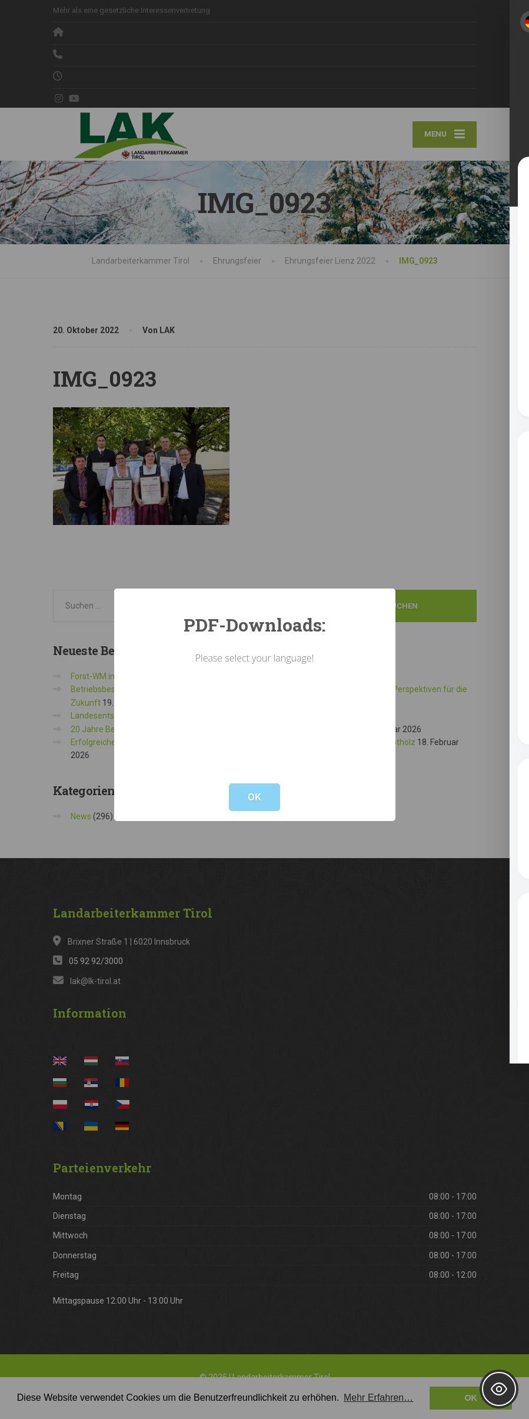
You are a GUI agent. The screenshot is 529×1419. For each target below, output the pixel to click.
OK (254, 797)
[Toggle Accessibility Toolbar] (499, 1389)
